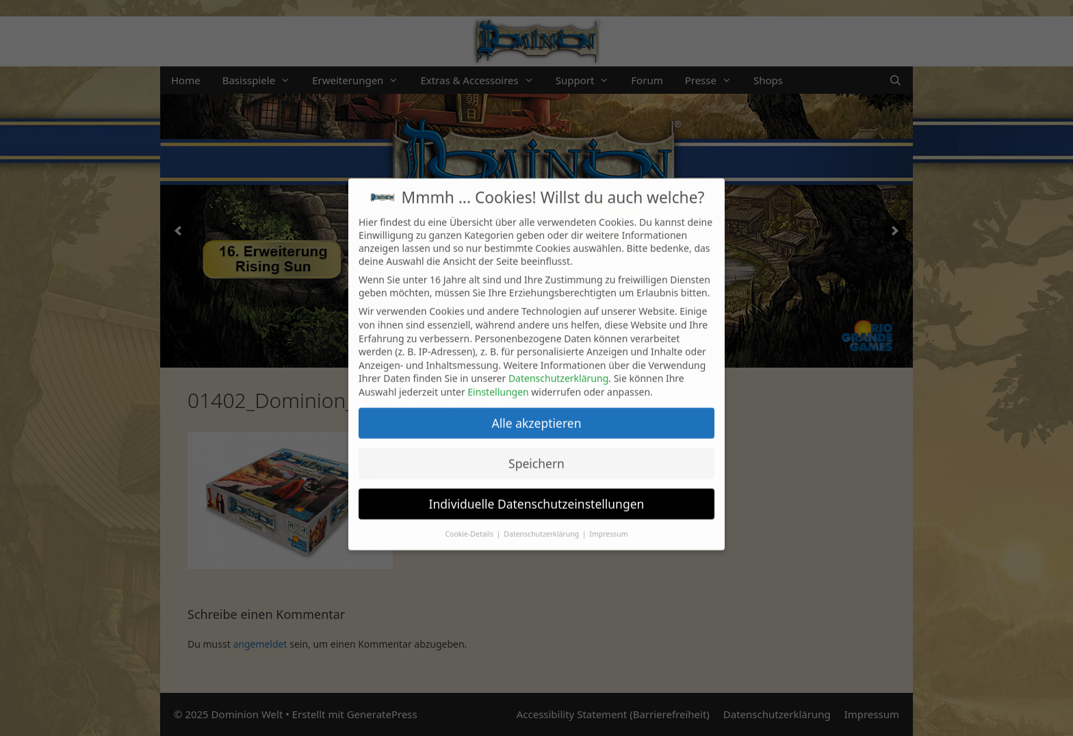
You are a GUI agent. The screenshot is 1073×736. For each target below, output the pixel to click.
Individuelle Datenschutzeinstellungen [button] (537, 492)
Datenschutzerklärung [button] (542, 522)
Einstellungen (497, 380)
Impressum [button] (608, 522)
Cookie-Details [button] (470, 522)
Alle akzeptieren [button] (537, 411)
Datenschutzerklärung (558, 367)
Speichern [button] (536, 452)
